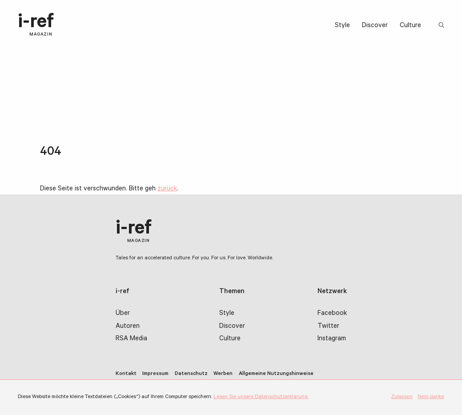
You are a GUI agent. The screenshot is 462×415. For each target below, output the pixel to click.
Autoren (128, 326)
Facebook (332, 314)
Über (123, 314)
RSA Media (131, 339)
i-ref (36, 25)
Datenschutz (191, 374)
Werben (223, 374)
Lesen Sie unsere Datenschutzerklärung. (261, 397)
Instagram (331, 339)
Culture (410, 26)
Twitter (328, 326)
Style (342, 26)
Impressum (155, 374)
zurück (167, 189)
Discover (375, 26)
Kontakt (126, 374)
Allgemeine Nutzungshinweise (276, 374)
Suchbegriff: (443, 26)
